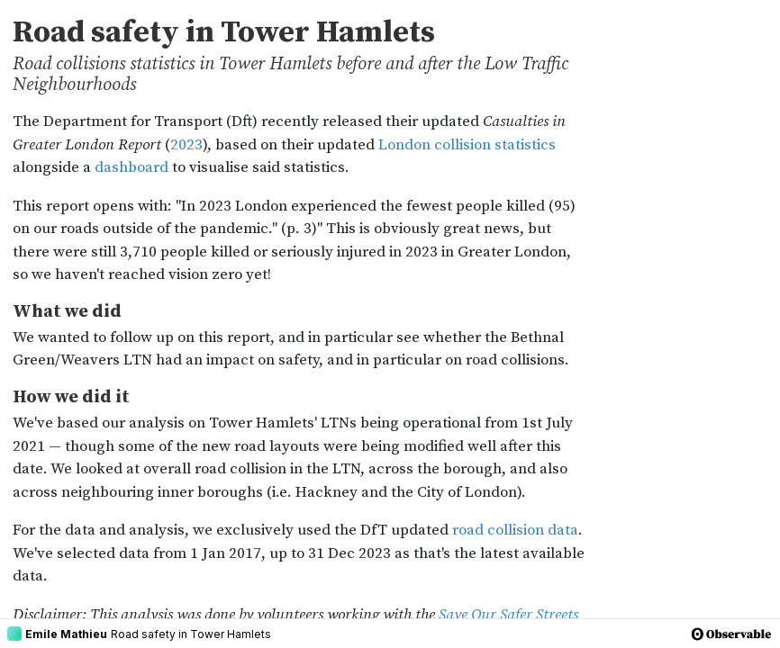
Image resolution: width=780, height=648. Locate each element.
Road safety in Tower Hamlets (191, 634)
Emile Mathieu (57, 633)
